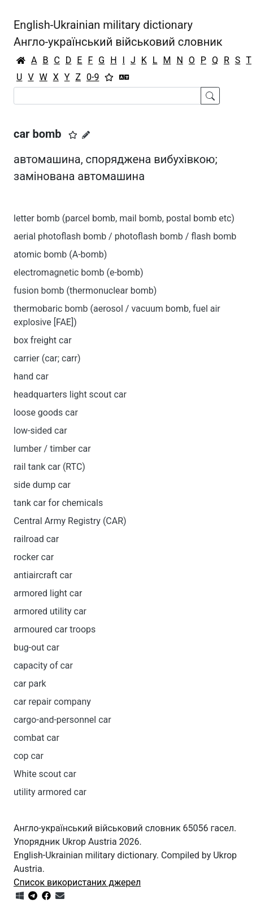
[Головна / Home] (21, 60)
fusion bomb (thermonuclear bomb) (85, 290)
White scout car (45, 774)
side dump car (42, 484)
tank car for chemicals (58, 503)
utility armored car (50, 792)
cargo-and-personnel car (62, 719)
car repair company (52, 701)
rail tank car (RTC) (49, 466)
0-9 (92, 77)
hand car (31, 376)
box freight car (43, 340)
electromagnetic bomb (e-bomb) (79, 272)
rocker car (34, 557)
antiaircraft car (43, 575)
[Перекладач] (124, 77)
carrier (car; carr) (47, 358)
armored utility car (50, 611)
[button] (72, 135)
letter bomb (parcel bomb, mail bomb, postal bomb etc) (124, 218)
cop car (29, 755)
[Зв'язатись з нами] (59, 896)
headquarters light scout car (70, 394)
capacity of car (43, 665)
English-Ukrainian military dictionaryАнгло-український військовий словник (118, 33)
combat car (36, 737)
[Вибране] (109, 77)
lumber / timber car (52, 448)
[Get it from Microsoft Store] (20, 896)
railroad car (36, 539)
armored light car (48, 593)
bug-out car (36, 647)
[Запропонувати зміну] (86, 134)
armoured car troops (55, 629)
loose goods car (46, 412)
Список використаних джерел (77, 882)
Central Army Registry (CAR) (70, 521)
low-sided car (40, 430)
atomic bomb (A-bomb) (60, 254)
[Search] (107, 95)
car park (30, 683)
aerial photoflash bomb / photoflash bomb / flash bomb (125, 236)
